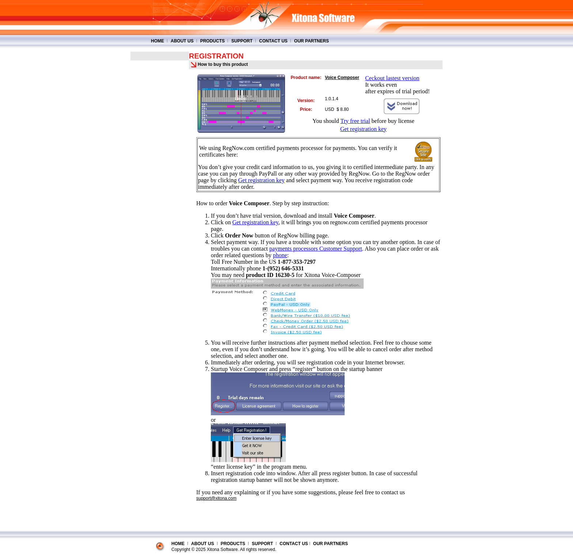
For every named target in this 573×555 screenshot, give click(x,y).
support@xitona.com (216, 498)
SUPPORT (242, 41)
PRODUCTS (212, 41)
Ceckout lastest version (392, 78)
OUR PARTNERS (311, 41)
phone (280, 255)
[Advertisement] (159, 170)
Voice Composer (342, 77)
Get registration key (363, 129)
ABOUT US (182, 41)
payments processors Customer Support (315, 248)
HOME (157, 41)
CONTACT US (273, 41)
